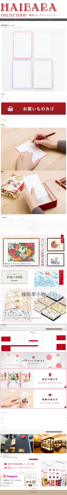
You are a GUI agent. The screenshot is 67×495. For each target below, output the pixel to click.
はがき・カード (5, 22)
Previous (1, 59)
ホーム (1, 22)
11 (38, 92)
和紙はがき (9, 22)
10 (37, 92)
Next (66, 59)
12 (40, 92)
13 (41, 92)
